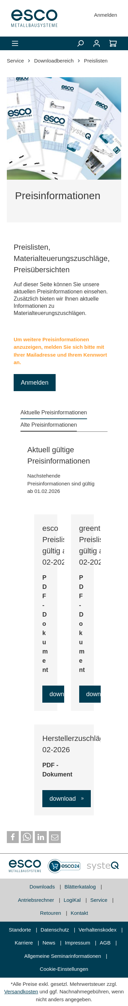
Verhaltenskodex (98, 930)
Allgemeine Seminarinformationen (63, 956)
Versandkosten (21, 991)
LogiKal (72, 900)
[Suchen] (80, 43)
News (49, 943)
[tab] (53, 413)
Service (99, 900)
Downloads (42, 887)
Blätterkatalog (81, 887)
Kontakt (79, 913)
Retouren (51, 913)
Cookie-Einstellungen (64, 969)
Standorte (20, 930)
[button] (13, 837)
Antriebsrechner (36, 900)
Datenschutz (56, 930)
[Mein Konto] (96, 43)
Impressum (78, 943)
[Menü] (15, 43)
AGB (106, 943)
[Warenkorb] (113, 43)
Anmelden (105, 15)
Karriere (24, 943)
